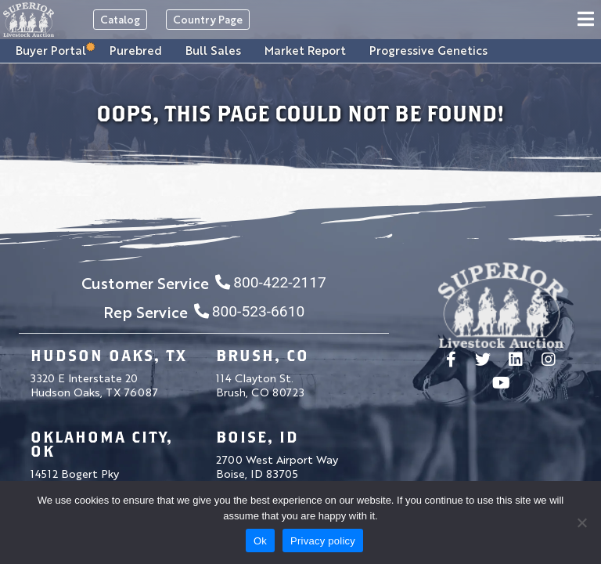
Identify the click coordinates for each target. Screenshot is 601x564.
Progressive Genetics (428, 49)
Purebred (136, 49)
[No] (581, 522)
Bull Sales (213, 49)
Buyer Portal (51, 49)
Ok (260, 541)
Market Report (305, 49)
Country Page (208, 19)
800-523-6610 (249, 311)
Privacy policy (322, 541)
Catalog (120, 19)
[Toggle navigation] (588, 19)
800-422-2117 (270, 282)
